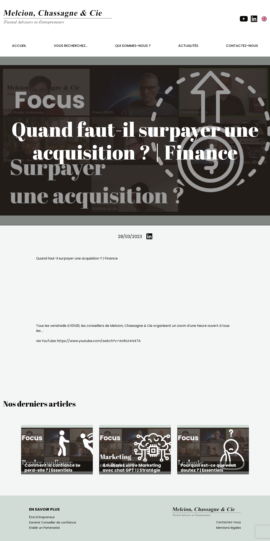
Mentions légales (228, 528)
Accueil (19, 45)
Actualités (188, 45)
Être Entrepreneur (42, 517)
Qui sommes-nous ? (133, 45)
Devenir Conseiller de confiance (52, 522)
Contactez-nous (242, 45)
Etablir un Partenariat (44, 528)
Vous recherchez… (71, 45)
